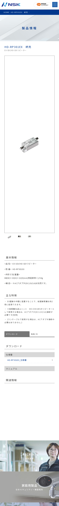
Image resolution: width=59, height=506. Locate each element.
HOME (6, 12)
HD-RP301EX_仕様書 (17, 360)
